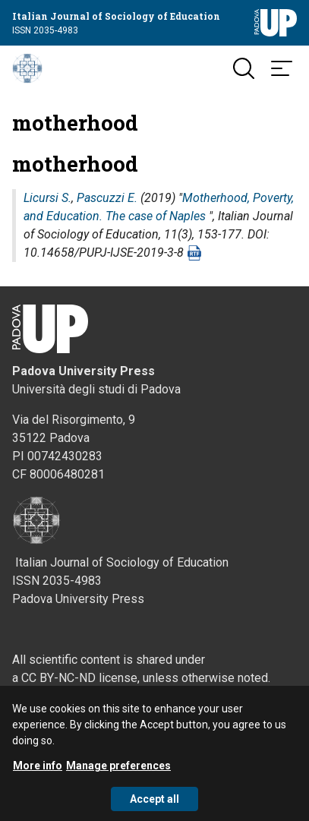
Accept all (154, 806)
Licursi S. (47, 198)
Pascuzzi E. (107, 198)
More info (37, 772)
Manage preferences (118, 772)
